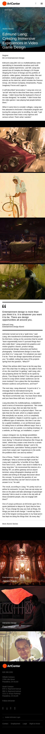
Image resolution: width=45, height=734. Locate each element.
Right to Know (35, 724)
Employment (15, 724)
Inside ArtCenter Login (12, 717)
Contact (5, 724)
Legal (25, 724)
